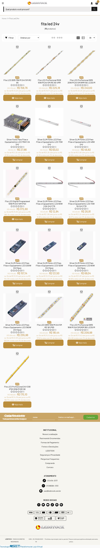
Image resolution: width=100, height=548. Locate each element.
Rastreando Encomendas (50, 438)
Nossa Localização (50, 434)
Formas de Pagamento (50, 442)
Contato (50, 467)
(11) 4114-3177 (50, 480)
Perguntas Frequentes (50, 459)
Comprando (50, 463)
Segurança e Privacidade (50, 455)
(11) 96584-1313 (50, 485)
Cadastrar (91, 417)
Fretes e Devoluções (50, 447)
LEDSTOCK (50, 451)
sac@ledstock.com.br (50, 491)
